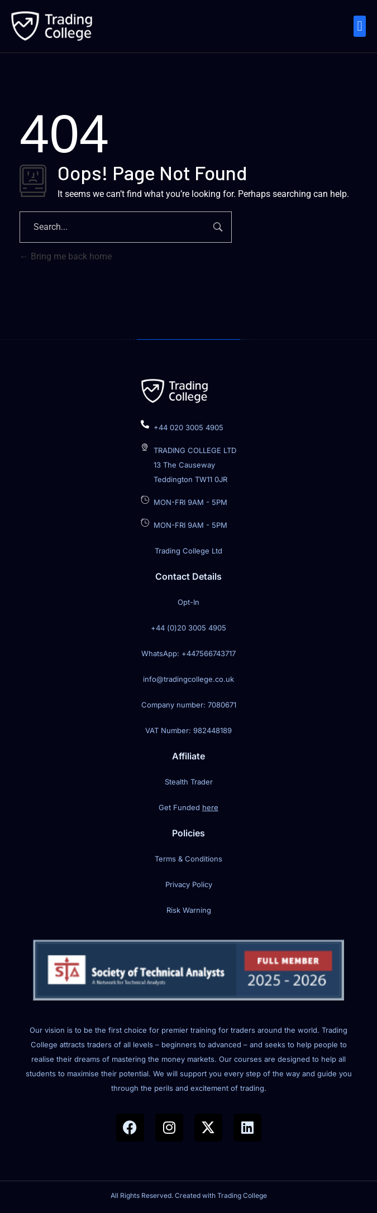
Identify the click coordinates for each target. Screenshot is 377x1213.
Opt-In (188, 602)
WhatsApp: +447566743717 (188, 653)
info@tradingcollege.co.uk (188, 679)
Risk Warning (188, 910)
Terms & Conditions (188, 858)
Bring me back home (66, 256)
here (210, 807)
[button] (360, 26)
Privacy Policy (188, 884)
